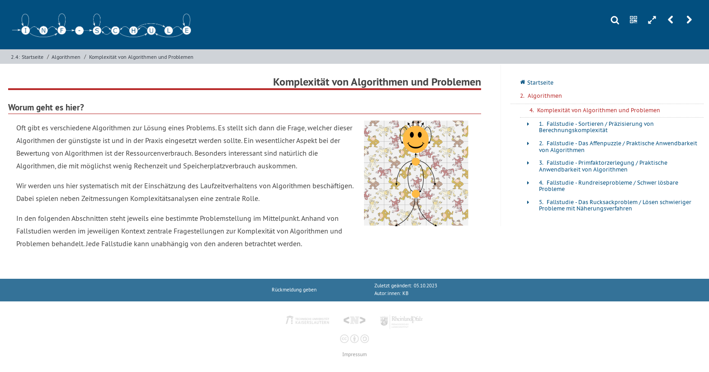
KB (405, 293)
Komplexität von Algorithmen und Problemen (141, 56)
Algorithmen (66, 56)
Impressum (354, 355)
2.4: (15, 56)
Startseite (32, 56)
